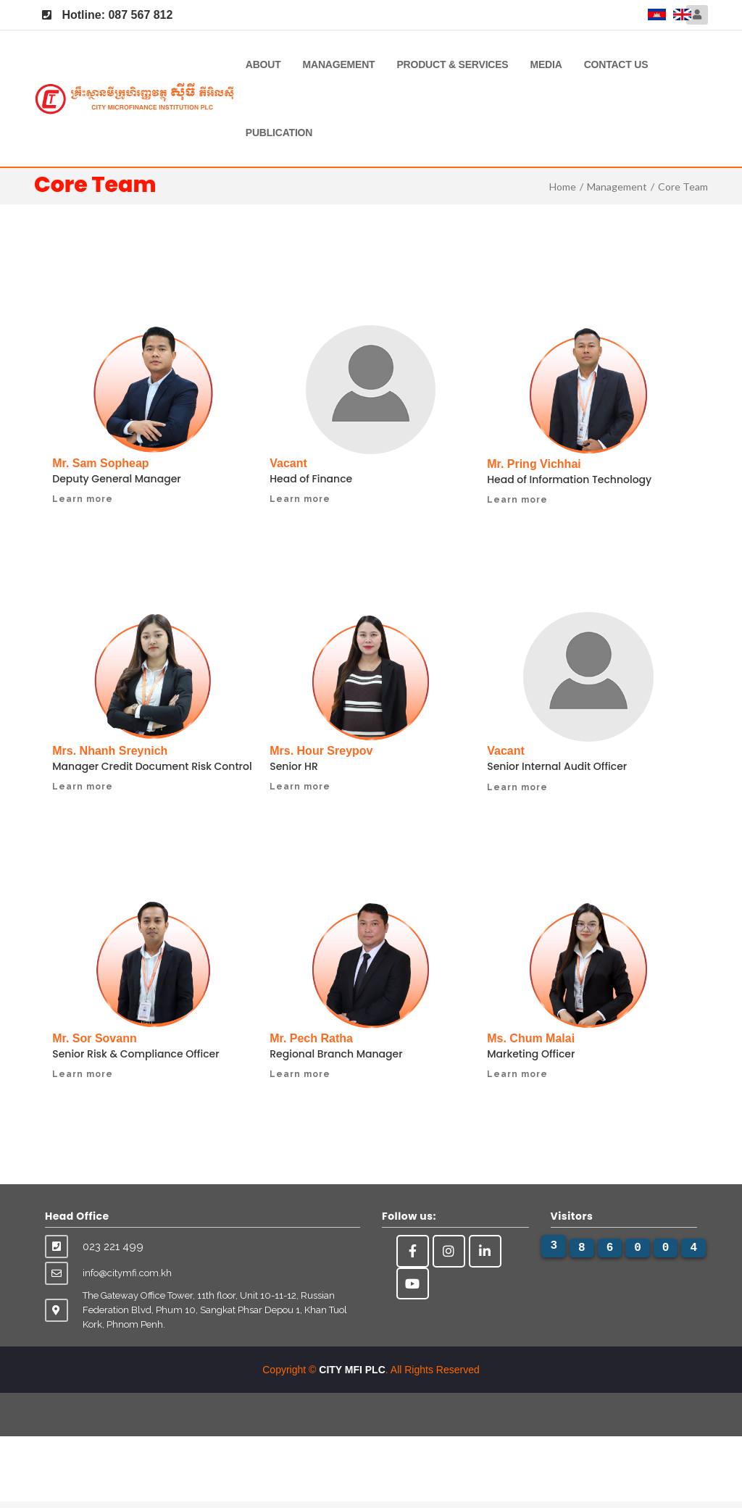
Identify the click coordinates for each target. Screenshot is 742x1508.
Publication (279, 132)
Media (546, 64)
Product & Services (452, 64)
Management (339, 64)
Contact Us (616, 64)
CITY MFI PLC (352, 1376)
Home (562, 186)
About (263, 64)
